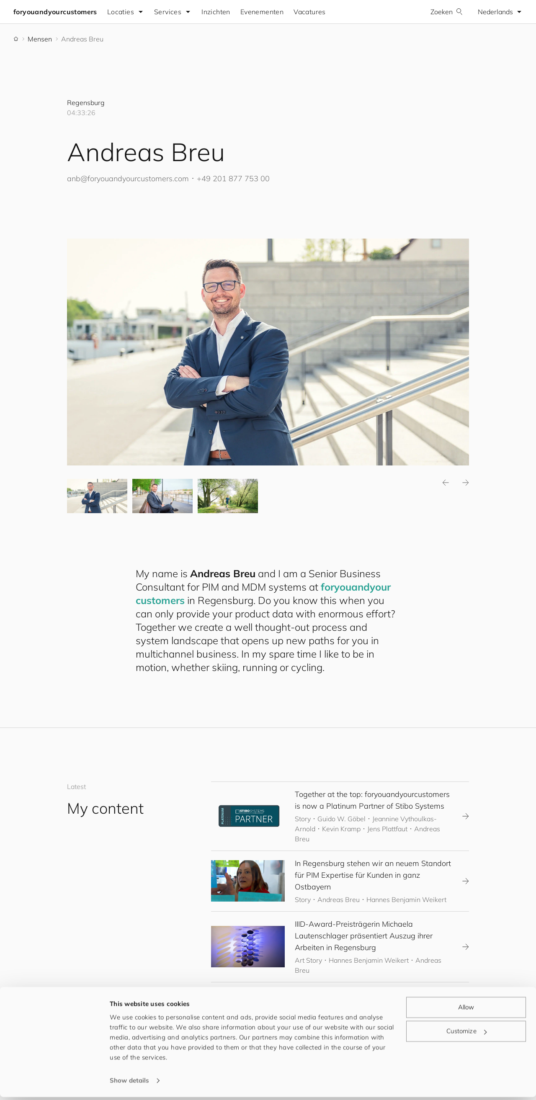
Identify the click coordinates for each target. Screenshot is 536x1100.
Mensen (40, 39)
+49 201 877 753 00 (233, 178)
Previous (446, 483)
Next (466, 483)
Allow (466, 1010)
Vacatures (310, 12)
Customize (466, 1034)
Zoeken (446, 12)
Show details (129, 1083)
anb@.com (128, 178)
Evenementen (261, 12)
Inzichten (215, 12)
